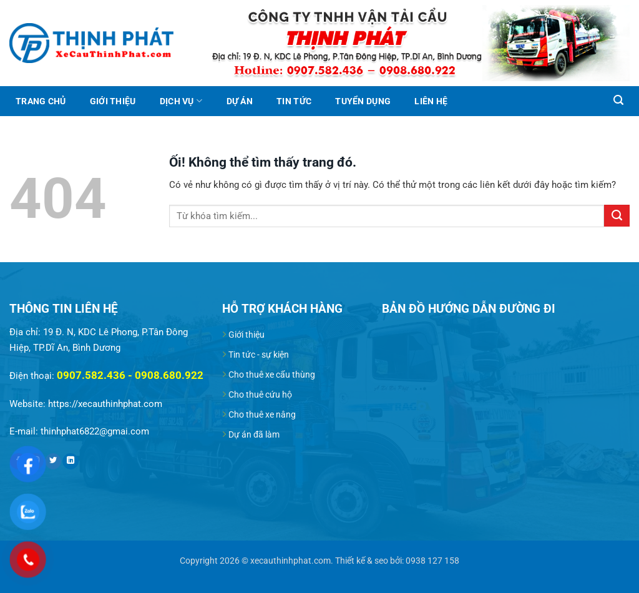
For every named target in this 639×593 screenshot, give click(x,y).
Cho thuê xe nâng (262, 414)
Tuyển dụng (363, 101)
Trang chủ (41, 101)
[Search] (618, 100)
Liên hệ (430, 101)
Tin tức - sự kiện (258, 355)
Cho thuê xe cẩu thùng (271, 375)
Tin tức (293, 101)
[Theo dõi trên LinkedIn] (70, 461)
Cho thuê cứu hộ (260, 394)
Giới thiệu (113, 101)
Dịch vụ (181, 101)
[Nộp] (617, 216)
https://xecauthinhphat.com (105, 403)
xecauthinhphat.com (290, 561)
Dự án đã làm (254, 434)
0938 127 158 (432, 561)
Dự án (240, 101)
